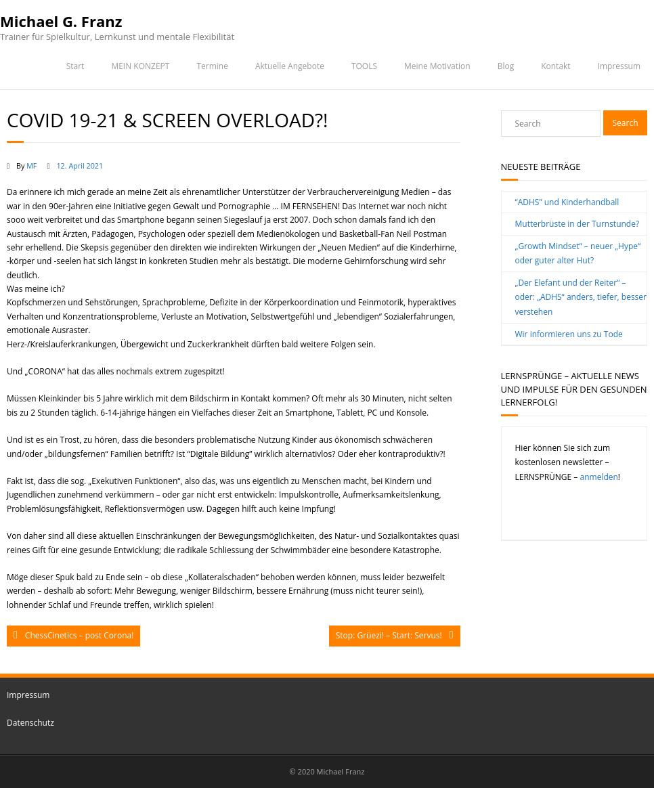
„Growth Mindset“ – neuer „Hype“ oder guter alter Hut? (578, 253)
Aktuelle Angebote (289, 66)
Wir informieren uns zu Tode (569, 334)
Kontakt (555, 66)
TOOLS (364, 66)
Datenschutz (30, 722)
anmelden (599, 477)
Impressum (619, 66)
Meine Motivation (437, 66)
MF (31, 165)
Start (75, 66)
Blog (506, 66)
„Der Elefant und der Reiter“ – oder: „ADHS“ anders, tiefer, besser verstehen (581, 297)
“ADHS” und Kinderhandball (567, 202)
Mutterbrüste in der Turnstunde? (577, 223)
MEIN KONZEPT (140, 66)
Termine (212, 66)
